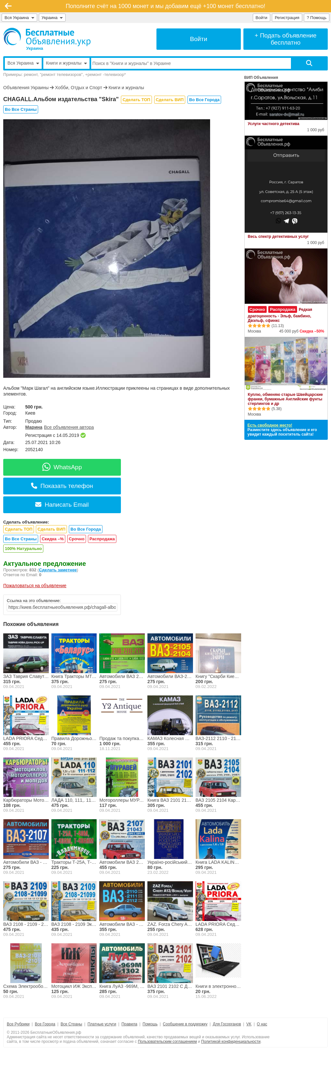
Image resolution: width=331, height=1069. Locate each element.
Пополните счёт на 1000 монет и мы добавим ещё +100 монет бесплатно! (165, 6)
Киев (30, 413)
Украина (52, 17)
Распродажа (102, 538)
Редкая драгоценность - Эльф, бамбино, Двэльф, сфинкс (280, 315)
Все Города (45, 1024)
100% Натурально (23, 548)
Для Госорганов (227, 1024)
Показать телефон (62, 485)
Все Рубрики (18, 1024)
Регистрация (287, 17)
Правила (129, 1024)
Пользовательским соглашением (167, 1041)
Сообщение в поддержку (185, 1024)
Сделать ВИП (170, 99)
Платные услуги (102, 1024)
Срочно (76, 538)
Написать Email (62, 504)
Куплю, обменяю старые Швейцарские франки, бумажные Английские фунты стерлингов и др (285, 399)
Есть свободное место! (270, 425)
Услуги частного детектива (273, 124)
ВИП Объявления (261, 77)
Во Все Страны (21, 109)
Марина (33, 427)
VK (248, 1024)
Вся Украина (19, 17)
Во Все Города (204, 99)
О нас (262, 1024)
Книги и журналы (126, 87)
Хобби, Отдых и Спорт (78, 87)
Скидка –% (53, 538)
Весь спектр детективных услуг (278, 236)
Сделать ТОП (136, 99)
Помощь (150, 1024)
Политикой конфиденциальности (231, 1041)
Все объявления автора (69, 427)
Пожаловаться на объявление (34, 585)
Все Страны (71, 1024)
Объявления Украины (25, 87)
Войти (261, 17)
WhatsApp (62, 467)
